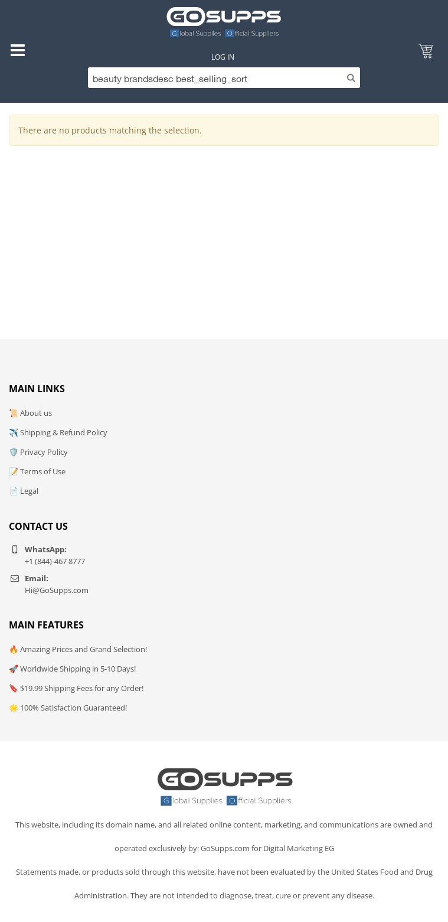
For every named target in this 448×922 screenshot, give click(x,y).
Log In (222, 57)
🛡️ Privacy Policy (38, 452)
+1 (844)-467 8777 (55, 561)
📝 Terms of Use (37, 471)
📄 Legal (23, 491)
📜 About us (30, 413)
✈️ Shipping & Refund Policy (58, 432)
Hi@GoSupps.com (57, 590)
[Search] (224, 77)
